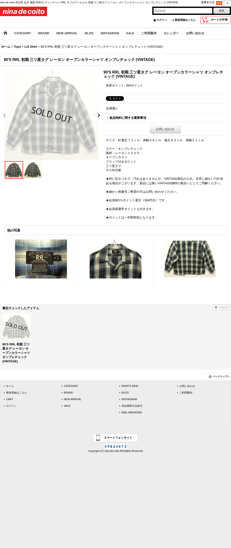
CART (9, 399)
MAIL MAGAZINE (132, 412)
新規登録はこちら (185, 19)
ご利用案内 (185, 392)
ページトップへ (221, 376)
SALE (67, 405)
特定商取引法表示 (132, 405)
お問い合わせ (165, 129)
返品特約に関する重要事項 (127, 118)
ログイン (162, 19)
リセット (223, 307)
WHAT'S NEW (130, 386)
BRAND (68, 392)
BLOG (125, 392)
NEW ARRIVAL (73, 399)
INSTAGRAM (129, 399)
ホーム (10, 386)
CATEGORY (71, 386)
